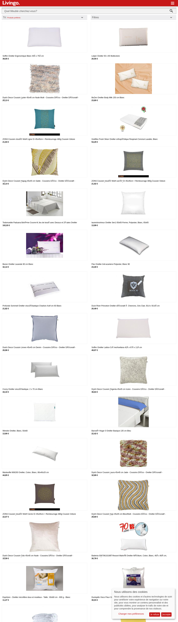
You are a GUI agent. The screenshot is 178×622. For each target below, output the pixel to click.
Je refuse (154, 614)
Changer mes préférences (131, 614)
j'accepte (166, 614)
